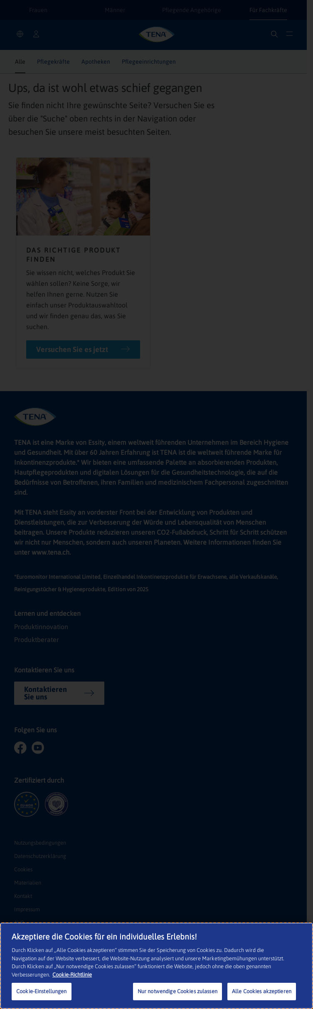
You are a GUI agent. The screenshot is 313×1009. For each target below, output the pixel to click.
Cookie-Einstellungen (41, 991)
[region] (156, 965)
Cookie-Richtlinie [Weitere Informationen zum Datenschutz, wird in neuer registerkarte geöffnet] (72, 975)
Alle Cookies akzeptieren (261, 991)
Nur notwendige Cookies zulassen (177, 991)
